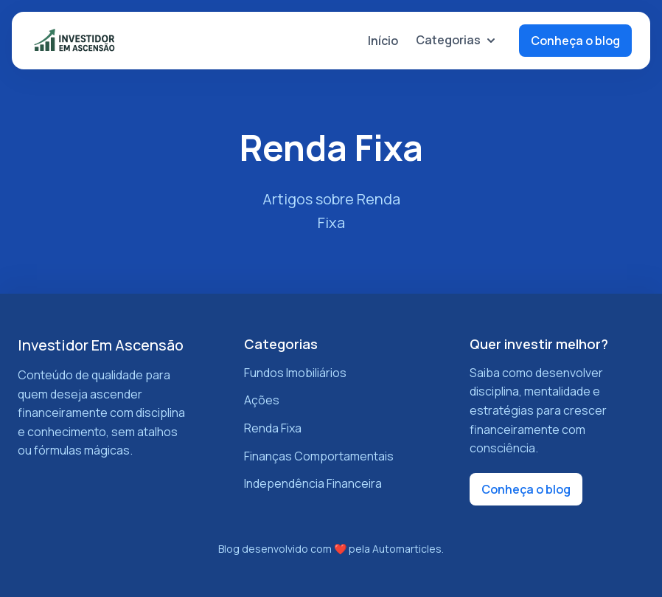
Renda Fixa (273, 428)
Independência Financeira (313, 483)
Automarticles (407, 549)
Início (383, 40)
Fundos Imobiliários (295, 373)
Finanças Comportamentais (319, 456)
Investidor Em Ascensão (101, 345)
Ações (261, 400)
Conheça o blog (575, 40)
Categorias (455, 40)
